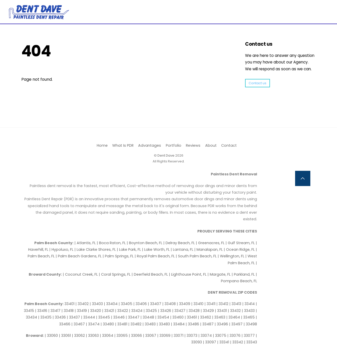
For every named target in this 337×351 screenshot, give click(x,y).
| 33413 (235, 303)
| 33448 (147, 317)
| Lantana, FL (182, 249)
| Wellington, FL (231, 256)
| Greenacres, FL (211, 242)
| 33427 (179, 310)
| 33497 (236, 324)
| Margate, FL (219, 274)
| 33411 (210, 303)
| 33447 (133, 317)
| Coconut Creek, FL (81, 274)
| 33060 (52, 335)
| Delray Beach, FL (179, 242)
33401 (70, 303)
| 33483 (149, 324)
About (211, 145)
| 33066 (136, 335)
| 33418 (68, 310)
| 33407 (155, 303)
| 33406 (140, 303)
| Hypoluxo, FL (61, 249)
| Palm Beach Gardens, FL (79, 256)
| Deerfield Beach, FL (150, 274)
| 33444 (88, 317)
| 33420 (95, 310)
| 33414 (249, 303)
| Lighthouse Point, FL (188, 274)
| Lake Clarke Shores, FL (95, 249)
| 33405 (126, 303)
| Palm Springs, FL (119, 256)
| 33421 (108, 310)
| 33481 (121, 324)
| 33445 (103, 317)
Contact (229, 145)
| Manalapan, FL (208, 249)
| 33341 (223, 342)
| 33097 (210, 342)
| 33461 (191, 317)
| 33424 (136, 310)
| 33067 (150, 335)
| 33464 (233, 317)
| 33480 (108, 324)
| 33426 (165, 310)
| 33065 (121, 335)
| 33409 (184, 303)
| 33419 (81, 310)
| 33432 (235, 310)
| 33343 (250, 342)
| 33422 (122, 310)
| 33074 (205, 335)
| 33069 (164, 335)
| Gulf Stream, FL (241, 242)
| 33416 (41, 310)
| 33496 (222, 324)
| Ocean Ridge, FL (239, 249)
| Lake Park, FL (129, 249)
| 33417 (54, 310)
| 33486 (193, 324)
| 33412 (222, 303)
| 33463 (219, 317)
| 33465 (248, 317)
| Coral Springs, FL (115, 274)
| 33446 (118, 317)
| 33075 (220, 335)
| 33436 (60, 317)
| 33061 (65, 335)
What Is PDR (123, 145)
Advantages (149, 145)
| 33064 (107, 335)
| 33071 (177, 335)
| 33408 (169, 303)
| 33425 (150, 310)
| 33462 (205, 317)
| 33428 (193, 310)
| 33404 (111, 303)
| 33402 (82, 303)
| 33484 (178, 324)
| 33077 (249, 335)
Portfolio (173, 145)
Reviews (193, 145)
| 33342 (237, 342)
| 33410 (197, 303)
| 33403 (97, 303)
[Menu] (318, 7)
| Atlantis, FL (85, 242)
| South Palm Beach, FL (197, 256)
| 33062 (79, 335)
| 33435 (45, 317)
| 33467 (78, 324)
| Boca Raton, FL (112, 242)
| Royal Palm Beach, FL (155, 256)
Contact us (257, 83)
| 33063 (93, 335)
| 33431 (221, 310)
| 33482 (135, 324)
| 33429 (208, 310)
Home (102, 145)
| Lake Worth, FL (156, 249)
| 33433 (249, 310)
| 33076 (234, 335)
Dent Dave (165, 155)
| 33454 (162, 317)
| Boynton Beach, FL (145, 242)
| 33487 (207, 324)
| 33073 (191, 335)
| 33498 (250, 324)
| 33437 (74, 317)
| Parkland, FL (244, 274)
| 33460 (177, 317)
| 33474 (93, 324)
